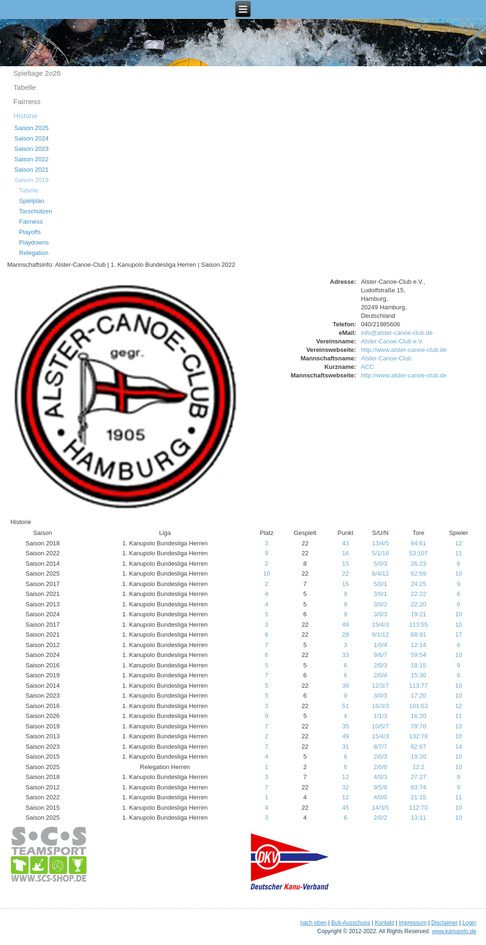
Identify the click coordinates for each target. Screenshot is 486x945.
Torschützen (35, 211)
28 (345, 634)
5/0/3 (380, 563)
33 (345, 654)
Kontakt (384, 922)
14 (458, 746)
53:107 (418, 553)
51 (345, 705)
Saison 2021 (31, 169)
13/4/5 (380, 543)
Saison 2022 (31, 159)
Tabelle (24, 87)
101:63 (418, 705)
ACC (367, 366)
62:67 (418, 746)
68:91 (418, 634)
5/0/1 (380, 583)
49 (345, 624)
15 (345, 563)
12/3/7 (380, 685)
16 (345, 553)
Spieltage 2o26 (37, 73)
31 (345, 746)
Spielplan (31, 200)
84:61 (418, 543)
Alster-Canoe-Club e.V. (392, 341)
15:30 (418, 675)
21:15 (418, 797)
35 (345, 726)
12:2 (418, 766)
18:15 (418, 665)
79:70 (418, 726)
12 (458, 543)
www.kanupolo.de (454, 931)
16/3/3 (380, 705)
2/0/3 (380, 665)
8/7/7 (380, 746)
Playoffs (30, 232)
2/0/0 (380, 766)
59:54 (418, 654)
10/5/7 (380, 726)
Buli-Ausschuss (350, 922)
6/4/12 (380, 573)
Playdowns (34, 242)
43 (345, 543)
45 (345, 807)
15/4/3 (380, 624)
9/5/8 (380, 787)
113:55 (418, 624)
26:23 (418, 563)
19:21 (418, 614)
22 (345, 573)
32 (345, 787)
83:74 (418, 787)
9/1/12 (380, 634)
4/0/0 (380, 797)
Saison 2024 (31, 138)
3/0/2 (380, 604)
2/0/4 (380, 675)
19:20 (418, 756)
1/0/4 (380, 644)
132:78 (418, 736)
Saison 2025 (31, 127)
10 (266, 573)
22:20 (418, 604)
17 (458, 634)
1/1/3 (380, 715)
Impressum (412, 922)
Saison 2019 (31, 180)
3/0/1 (380, 593)
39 (345, 685)
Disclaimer (444, 922)
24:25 (418, 583)
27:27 (418, 776)
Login (469, 922)
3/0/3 (380, 614)
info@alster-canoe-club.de (397, 332)
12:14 (418, 644)
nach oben (313, 922)
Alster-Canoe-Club (386, 358)
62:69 (418, 573)
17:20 (418, 695)
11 (458, 553)
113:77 (418, 685)
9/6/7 (380, 654)
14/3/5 (380, 807)
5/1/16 (380, 553)
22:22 (418, 593)
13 (458, 726)
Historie (25, 116)
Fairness (27, 101)
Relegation (33, 252)
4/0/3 (380, 776)
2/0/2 (380, 817)
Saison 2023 (31, 148)
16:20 (418, 715)
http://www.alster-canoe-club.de (403, 349)
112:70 (418, 807)
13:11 (418, 817)
